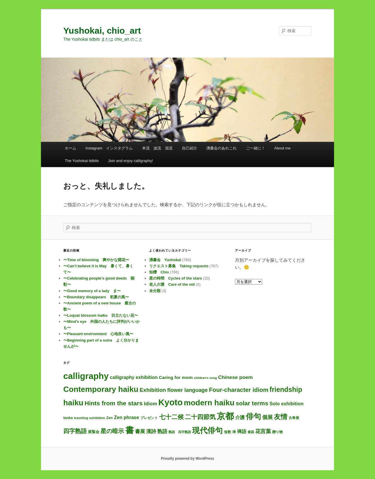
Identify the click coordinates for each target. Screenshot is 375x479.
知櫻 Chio (159, 272)
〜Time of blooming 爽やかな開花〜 (96, 260)
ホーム (70, 148)
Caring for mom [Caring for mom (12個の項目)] (176, 377)
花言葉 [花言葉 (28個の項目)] (263, 431)
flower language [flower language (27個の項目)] (187, 390)
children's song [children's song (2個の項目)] (205, 378)
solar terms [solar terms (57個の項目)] (252, 403)
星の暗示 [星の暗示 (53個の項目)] (112, 431)
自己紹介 (189, 148)
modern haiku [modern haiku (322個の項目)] (209, 402)
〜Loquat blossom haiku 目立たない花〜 (100, 315)
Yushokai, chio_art (102, 30)
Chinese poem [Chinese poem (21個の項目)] (235, 377)
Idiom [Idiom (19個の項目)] (150, 403)
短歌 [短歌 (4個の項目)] (227, 432)
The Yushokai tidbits (82, 160)
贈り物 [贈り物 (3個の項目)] (277, 432)
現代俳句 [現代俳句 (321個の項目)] (207, 430)
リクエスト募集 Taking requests (179, 266)
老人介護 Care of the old (172, 284)
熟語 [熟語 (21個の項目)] (162, 431)
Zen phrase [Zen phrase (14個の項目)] (126, 417)
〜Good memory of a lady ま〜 (92, 291)
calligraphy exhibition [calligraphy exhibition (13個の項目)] (134, 377)
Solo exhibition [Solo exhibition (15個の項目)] (287, 403)
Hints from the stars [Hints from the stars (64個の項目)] (114, 403)
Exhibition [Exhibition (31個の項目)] (153, 390)
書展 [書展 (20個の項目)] (140, 431)
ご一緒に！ (255, 148)
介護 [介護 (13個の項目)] (240, 417)
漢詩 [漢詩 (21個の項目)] (151, 431)
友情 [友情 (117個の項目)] (280, 417)
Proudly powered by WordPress (187, 458)
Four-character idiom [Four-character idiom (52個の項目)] (238, 390)
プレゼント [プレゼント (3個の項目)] (149, 418)
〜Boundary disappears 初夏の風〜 (96, 297)
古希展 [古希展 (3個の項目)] (294, 418)
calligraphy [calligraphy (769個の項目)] (86, 376)
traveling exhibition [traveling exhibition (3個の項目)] (89, 418)
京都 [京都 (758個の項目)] (225, 416)
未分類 (155, 291)
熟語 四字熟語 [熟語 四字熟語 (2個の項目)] (179, 432)
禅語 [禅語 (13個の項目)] (241, 431)
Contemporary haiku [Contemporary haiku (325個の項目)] (100, 389)
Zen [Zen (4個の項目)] (109, 418)
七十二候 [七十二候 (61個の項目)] (171, 416)
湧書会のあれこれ (221, 148)
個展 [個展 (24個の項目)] (267, 417)
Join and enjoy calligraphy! (130, 160)
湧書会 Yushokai (165, 260)
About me (282, 148)
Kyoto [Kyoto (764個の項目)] (170, 402)
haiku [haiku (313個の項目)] (73, 402)
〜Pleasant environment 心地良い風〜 (98, 334)
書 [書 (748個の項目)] (129, 430)
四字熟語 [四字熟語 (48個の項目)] (75, 431)
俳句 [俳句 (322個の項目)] (253, 416)
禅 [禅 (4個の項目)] (234, 432)
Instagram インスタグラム (109, 148)
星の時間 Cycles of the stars (175, 278)
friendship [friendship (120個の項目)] (286, 389)
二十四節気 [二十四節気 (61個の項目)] (200, 416)
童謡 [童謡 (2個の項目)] (251, 432)
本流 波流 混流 (157, 148)
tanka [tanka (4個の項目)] (68, 418)
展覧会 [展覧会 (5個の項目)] (93, 432)
